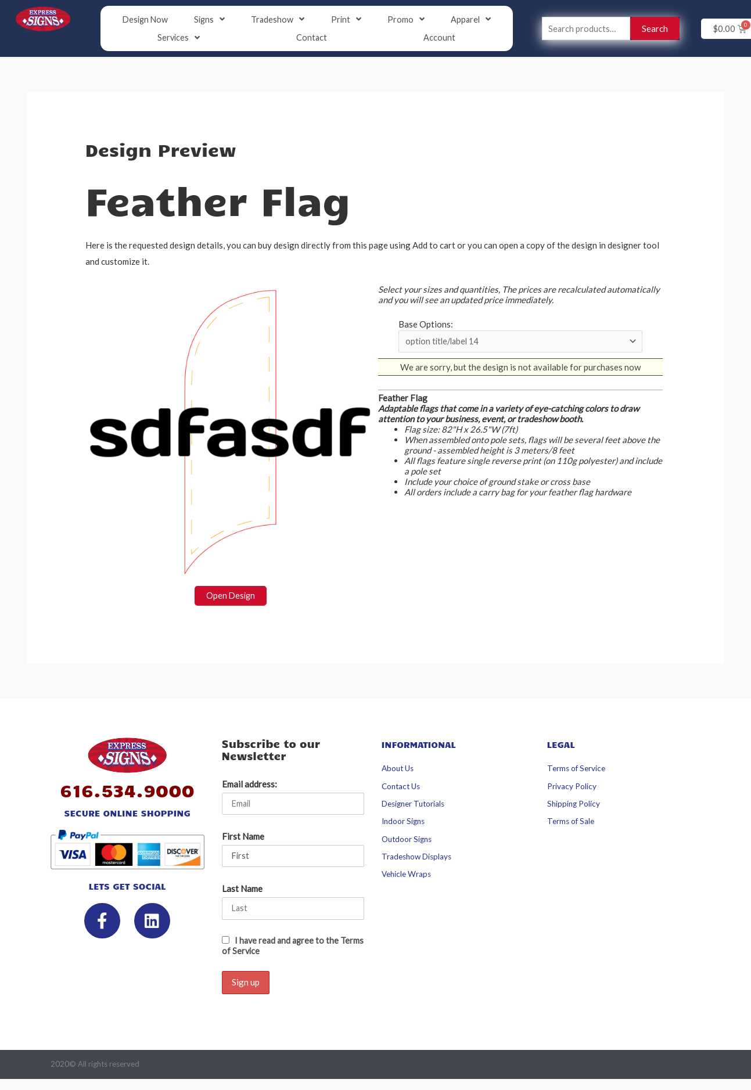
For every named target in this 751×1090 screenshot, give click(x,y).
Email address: (249, 785)
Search (655, 29)
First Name (243, 838)
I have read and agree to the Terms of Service (282, 948)
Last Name (242, 891)
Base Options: (425, 325)
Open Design (230, 597)
